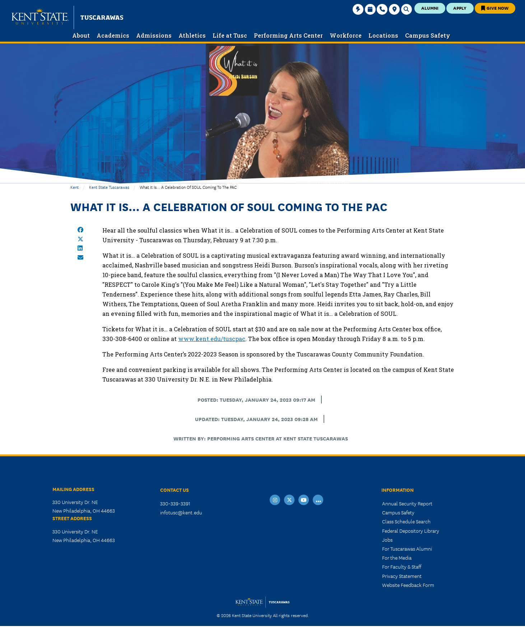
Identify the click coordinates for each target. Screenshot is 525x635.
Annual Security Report (407, 503)
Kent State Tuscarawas (109, 186)
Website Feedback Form (408, 585)
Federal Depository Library (410, 530)
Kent (74, 186)
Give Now (494, 7)
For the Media (397, 557)
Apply (459, 7)
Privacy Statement (402, 576)
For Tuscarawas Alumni (407, 548)
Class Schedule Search (406, 521)
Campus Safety (398, 512)
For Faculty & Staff (401, 566)
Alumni (429, 7)
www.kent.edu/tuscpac (211, 338)
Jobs (387, 539)
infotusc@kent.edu (181, 512)
